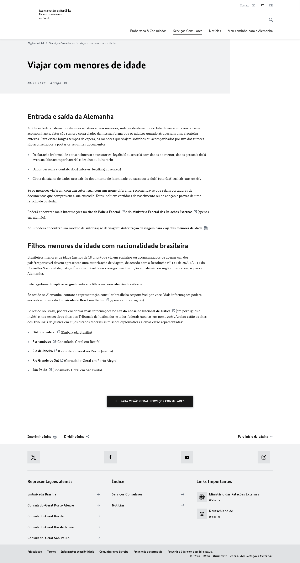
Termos (51, 551)
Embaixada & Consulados (148, 31)
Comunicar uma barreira (113, 551)
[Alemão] (271, 6)
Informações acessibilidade (77, 551)
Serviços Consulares (187, 30)
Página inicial (37, 43)
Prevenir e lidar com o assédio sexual (190, 551)
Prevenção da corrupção (147, 551)
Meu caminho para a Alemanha (250, 31)
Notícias (215, 31)
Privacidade (34, 551)
